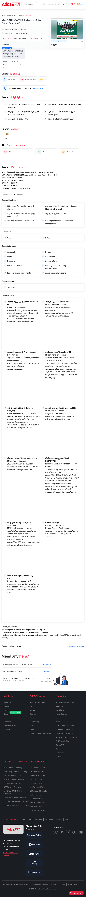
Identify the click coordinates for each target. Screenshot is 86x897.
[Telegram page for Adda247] (68, 832)
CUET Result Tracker (64, 741)
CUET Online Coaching (12, 783)
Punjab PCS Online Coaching (14, 797)
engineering (34, 722)
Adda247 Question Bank (65, 702)
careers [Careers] (6, 714)
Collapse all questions (76, 646)
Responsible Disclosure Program (15, 884)
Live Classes (60, 710)
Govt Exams (27, 819)
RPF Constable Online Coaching (15, 801)
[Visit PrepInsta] (34, 844)
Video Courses (61, 714)
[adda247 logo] (13, 829)
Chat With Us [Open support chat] (76, 893)
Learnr (58, 756)
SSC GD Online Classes (12, 775)
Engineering (49, 819)
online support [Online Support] (9, 729)
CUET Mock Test (36, 795)
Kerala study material (13, 15)
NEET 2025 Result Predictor (66, 737)
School (67, 819)
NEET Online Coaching (12, 787)
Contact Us (47, 665)
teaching (33, 714)
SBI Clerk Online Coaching (13, 779)
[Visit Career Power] (34, 872)
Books (58, 722)
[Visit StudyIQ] (34, 863)
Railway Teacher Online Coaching (16, 805)
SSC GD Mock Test (37, 771)
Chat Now (46, 671)
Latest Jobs (38, 819)
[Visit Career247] (34, 853)
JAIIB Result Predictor (64, 729)
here (21, 194)
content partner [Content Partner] (9, 725)
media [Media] (5, 710)
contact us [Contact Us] (7, 706)
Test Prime (60, 753)
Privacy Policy (73, 884)
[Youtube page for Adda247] (81, 832)
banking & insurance (37, 702)
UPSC (32, 725)
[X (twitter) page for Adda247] (62, 832)
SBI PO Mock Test (36, 779)
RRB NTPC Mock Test (38, 775)
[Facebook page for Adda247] (74, 832)
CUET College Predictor (65, 725)
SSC (31, 706)
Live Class (21, 15)
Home (3, 15)
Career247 (60, 745)
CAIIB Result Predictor (64, 733)
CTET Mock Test (36, 783)
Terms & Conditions (57, 884)
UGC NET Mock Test (37, 810)
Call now (47, 678)
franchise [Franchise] (7, 722)
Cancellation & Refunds (39, 884)
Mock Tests (60, 706)
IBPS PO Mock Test (37, 802)
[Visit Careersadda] (34, 835)
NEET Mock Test (36, 799)
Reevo (58, 749)
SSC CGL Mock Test (37, 787)
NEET (32, 729)
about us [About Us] (7, 702)
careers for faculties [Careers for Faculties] (11, 718)
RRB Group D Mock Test (39, 791)
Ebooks (58, 718)
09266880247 (37, 88)
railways (33, 710)
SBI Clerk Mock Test (37, 768)
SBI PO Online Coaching (12, 768)
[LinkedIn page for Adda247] (56, 832)
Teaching (59, 819)
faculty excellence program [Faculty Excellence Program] (40, 733)
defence (33, 718)
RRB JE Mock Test (36, 806)
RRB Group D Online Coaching (15, 771)
